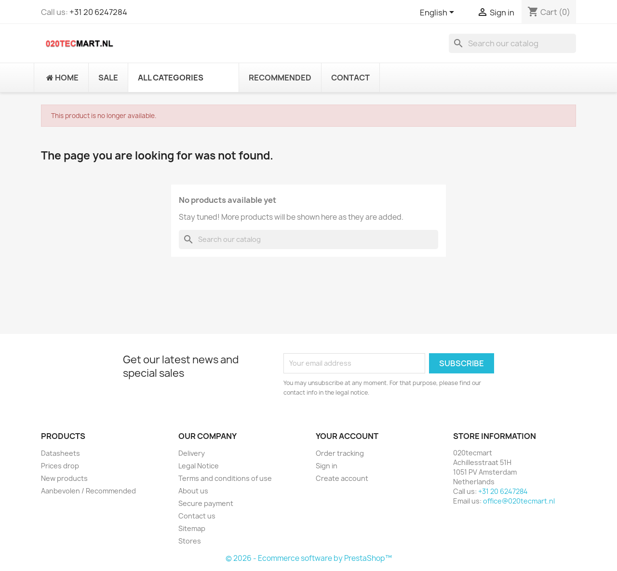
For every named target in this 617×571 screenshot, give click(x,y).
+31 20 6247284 (98, 12)
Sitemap (191, 528)
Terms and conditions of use (225, 478)
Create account (342, 478)
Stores (189, 540)
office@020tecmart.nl (519, 500)
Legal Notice (198, 465)
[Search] (512, 43)
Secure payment (205, 503)
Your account (347, 436)
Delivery (191, 453)
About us (193, 490)
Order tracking (340, 453)
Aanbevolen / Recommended (88, 490)
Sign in (326, 465)
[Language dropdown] (438, 13)
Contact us (196, 515)
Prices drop (60, 465)
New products (64, 478)
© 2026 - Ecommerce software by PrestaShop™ (309, 558)
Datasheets (60, 453)
